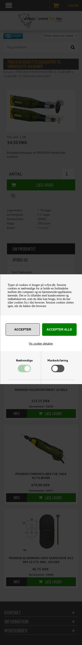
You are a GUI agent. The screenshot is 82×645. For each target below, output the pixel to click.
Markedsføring (57, 360)
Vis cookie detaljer (41, 343)
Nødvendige (24, 360)
